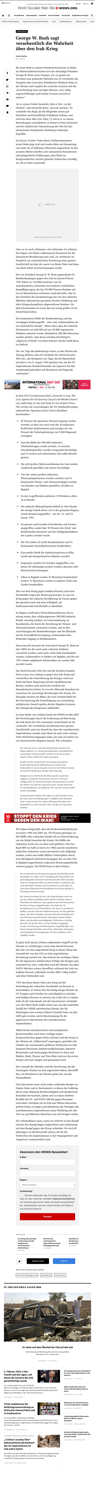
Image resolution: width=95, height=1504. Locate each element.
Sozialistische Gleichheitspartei (35, 21)
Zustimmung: (26, 1190)
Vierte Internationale (10, 21)
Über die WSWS (81, 21)
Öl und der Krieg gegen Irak (27, 1274)
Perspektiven (60, 1274)
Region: (23, 1179)
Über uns (86, 4)
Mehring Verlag (66, 21)
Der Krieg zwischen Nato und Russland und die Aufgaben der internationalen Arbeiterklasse (27, 1242)
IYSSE (54, 21)
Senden (47, 1215)
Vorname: (24, 1167)
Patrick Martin (21, 56)
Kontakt (78, 4)
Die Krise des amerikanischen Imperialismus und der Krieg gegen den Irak (52, 1241)
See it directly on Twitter (53, 237)
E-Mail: (23, 1156)
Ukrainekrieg (46, 1274)
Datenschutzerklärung (64, 1197)
